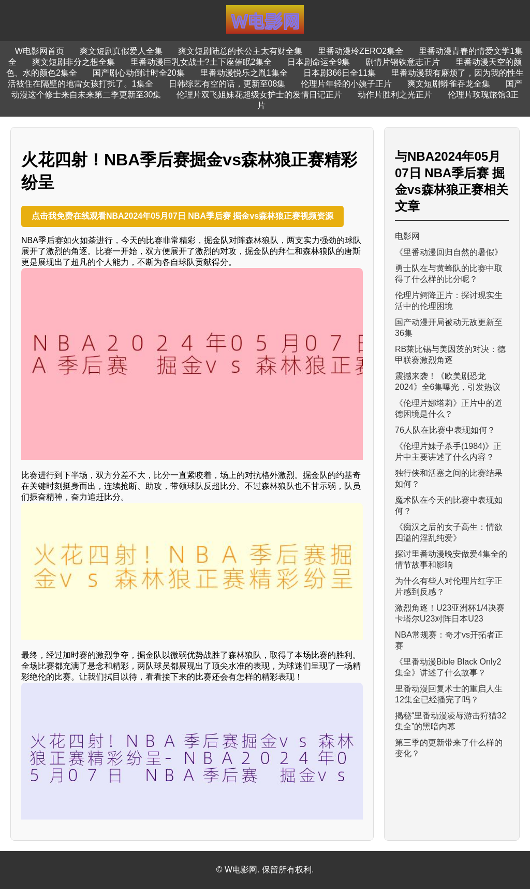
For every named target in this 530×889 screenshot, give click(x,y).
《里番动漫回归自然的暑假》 (449, 252)
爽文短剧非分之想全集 (73, 62)
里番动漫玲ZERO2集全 (360, 51)
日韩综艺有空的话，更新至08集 (227, 83)
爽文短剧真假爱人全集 (121, 51)
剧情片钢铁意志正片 (402, 62)
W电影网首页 (39, 51)
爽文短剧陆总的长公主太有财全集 (240, 51)
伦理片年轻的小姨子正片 (346, 83)
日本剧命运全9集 (318, 62)
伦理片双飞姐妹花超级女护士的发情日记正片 (259, 94)
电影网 (407, 236)
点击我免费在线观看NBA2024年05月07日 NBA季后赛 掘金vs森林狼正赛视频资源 (182, 215)
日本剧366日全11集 (339, 72)
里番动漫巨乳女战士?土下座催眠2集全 (201, 62)
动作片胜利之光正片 (395, 94)
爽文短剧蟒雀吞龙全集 (448, 83)
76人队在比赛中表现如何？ (445, 430)
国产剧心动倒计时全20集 (139, 72)
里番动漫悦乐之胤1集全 (244, 72)
